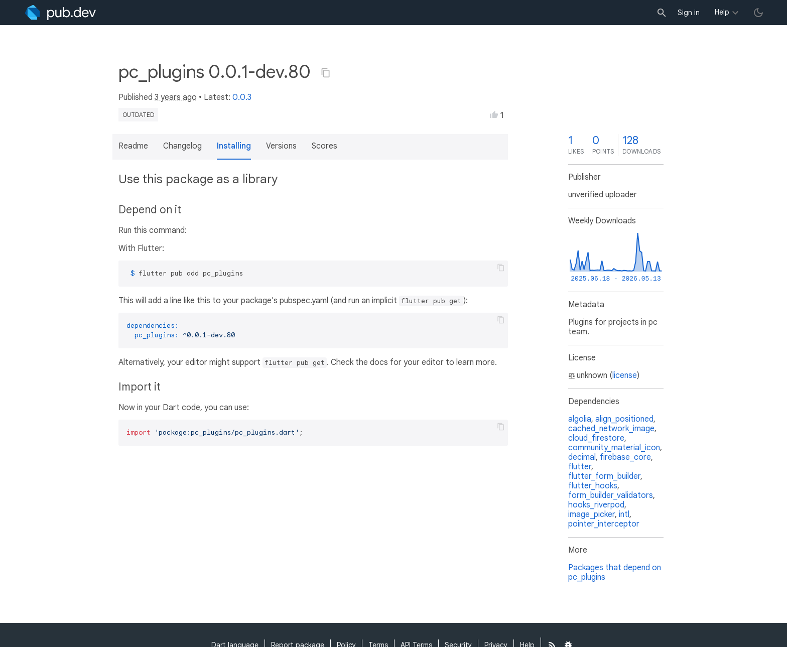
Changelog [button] (182, 146)
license (624, 375)
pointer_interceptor (603, 524)
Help (722, 12)
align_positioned (624, 419)
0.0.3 (241, 97)
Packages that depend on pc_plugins (614, 572)
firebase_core (625, 457)
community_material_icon (614, 448)
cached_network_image (611, 429)
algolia (579, 419)
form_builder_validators (610, 495)
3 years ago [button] (176, 97)
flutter (579, 467)
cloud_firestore (596, 438)
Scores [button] (324, 146)
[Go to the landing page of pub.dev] (60, 12)
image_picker (591, 514)
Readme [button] (133, 146)
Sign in (689, 12)
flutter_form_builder (604, 476)
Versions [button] (281, 146)
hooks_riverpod (596, 505)
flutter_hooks (592, 486)
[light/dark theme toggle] (758, 13)
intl (624, 514)
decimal (582, 457)
